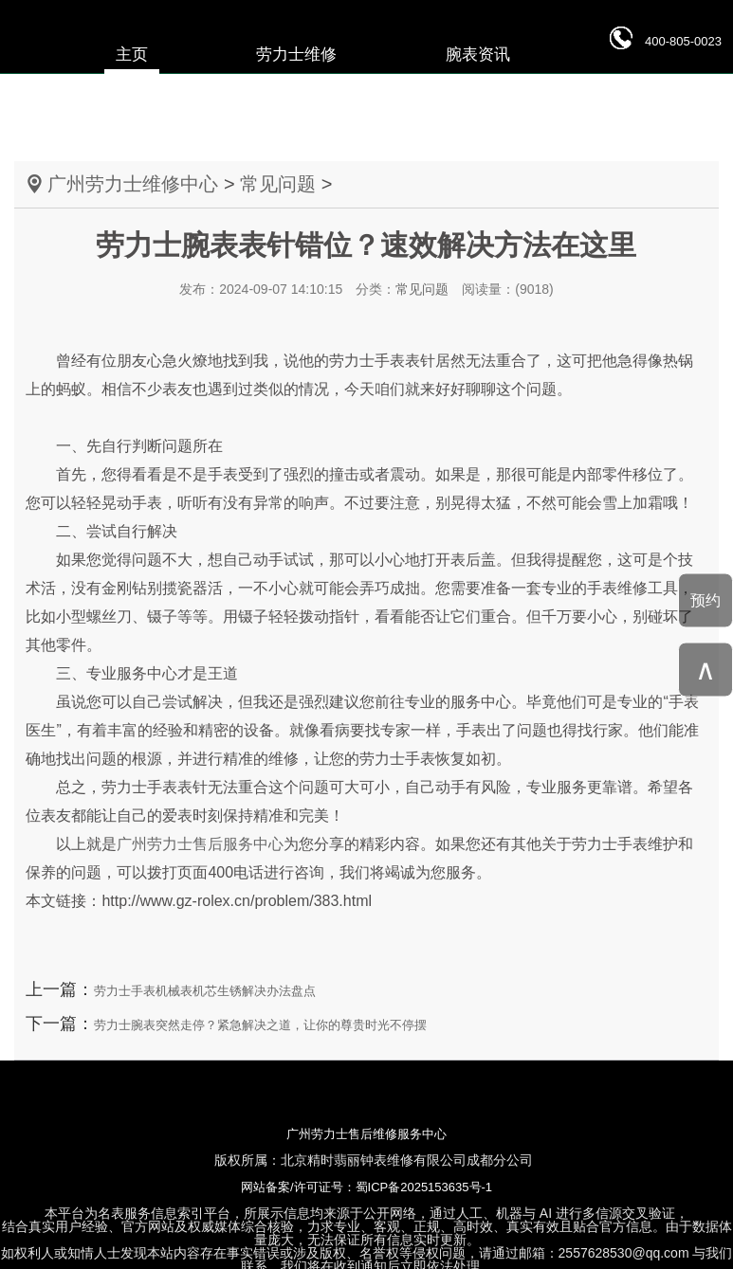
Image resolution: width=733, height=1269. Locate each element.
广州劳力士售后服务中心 (200, 844)
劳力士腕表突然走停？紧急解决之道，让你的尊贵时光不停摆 (260, 1025)
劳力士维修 (296, 54)
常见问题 (278, 183)
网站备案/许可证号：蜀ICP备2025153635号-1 (366, 1187)
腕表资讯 (478, 54)
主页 (132, 54)
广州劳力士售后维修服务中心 (366, 1134)
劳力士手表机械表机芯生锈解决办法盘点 (205, 991)
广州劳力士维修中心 (132, 183)
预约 (705, 599)
